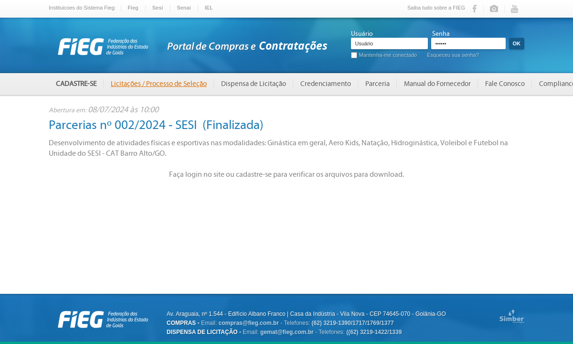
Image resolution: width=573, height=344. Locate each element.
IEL (209, 8)
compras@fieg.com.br (249, 323)
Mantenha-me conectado (388, 55)
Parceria (377, 84)
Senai (184, 8)
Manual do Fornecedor (437, 84)
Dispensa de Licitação (253, 84)
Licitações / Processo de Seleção (159, 84)
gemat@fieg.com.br (287, 332)
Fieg (132, 8)
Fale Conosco (505, 84)
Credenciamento (325, 84)
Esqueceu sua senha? (453, 55)
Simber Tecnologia (511, 317)
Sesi (157, 8)
